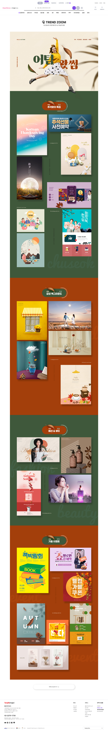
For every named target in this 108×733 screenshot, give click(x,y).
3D (52, 12)
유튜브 (5, 722)
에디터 (68, 3)
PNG (57, 12)
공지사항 (86, 707)
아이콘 (36, 12)
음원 (83, 12)
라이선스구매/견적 (88, 711)
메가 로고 (11, 8)
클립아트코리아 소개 (89, 706)
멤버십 (40, 3)
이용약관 (98, 706)
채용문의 (75, 707)
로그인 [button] (95, 8)
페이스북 (12, 722)
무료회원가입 (102, 8)
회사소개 (75, 706)
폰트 (88, 12)
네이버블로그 (14, 722)
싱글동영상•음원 (46, 3)
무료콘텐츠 (96, 3)
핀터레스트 (7, 722)
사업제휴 (75, 711)
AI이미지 (63, 12)
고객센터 (100, 3)
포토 (48, 12)
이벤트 (104, 3)
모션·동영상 (77, 12)
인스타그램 (9, 722)
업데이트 (22, 12)
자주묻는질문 (87, 709)
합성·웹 (42, 12)
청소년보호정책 (100, 711)
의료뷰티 (86, 716)
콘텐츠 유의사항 (88, 714)
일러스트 (29, 12)
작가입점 (75, 709)
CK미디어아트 (61, 3)
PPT (70, 12)
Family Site (87, 728)
